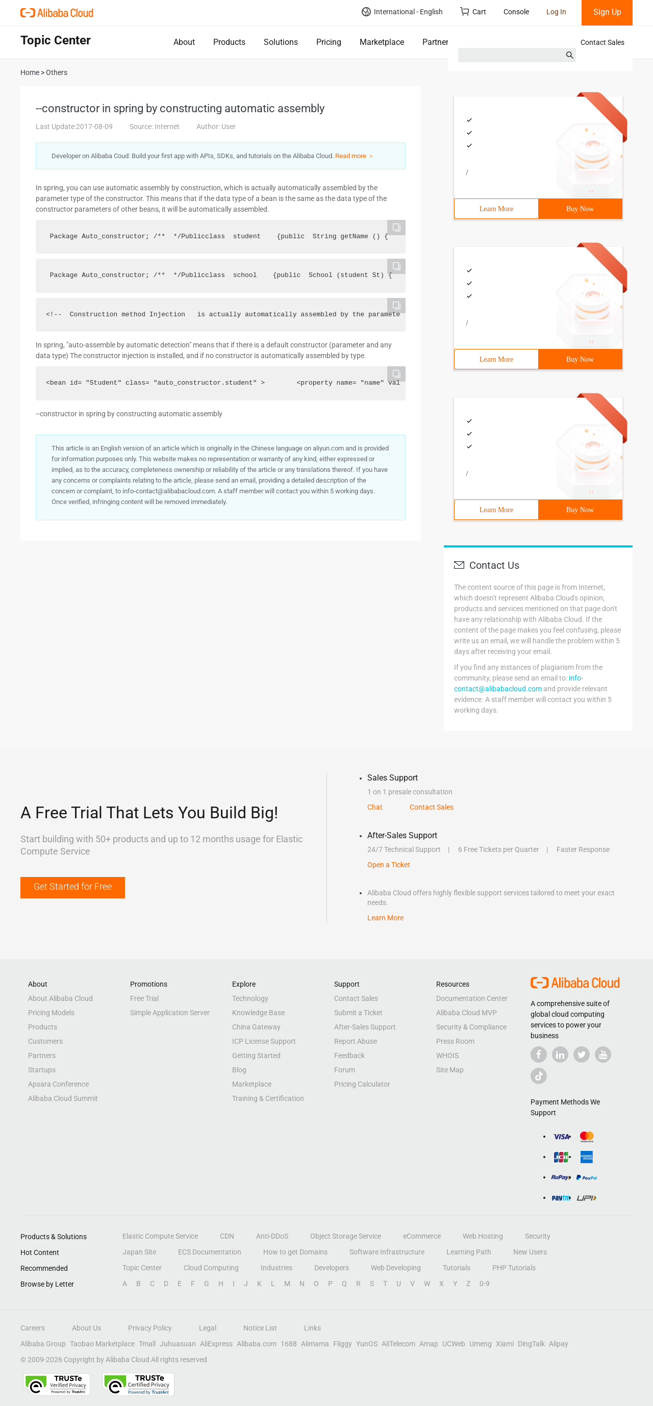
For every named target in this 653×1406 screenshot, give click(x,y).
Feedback (349, 1055)
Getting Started (256, 1055)
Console (516, 12)
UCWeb (453, 1344)
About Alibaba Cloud (60, 998)
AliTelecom (398, 1344)
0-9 (485, 1283)
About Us (86, 1328)
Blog (239, 1070)
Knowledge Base (258, 1013)
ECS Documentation (209, 1252)
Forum (344, 1070)
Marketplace (382, 42)
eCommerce (422, 1236)
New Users (530, 1252)
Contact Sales (602, 42)
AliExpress (216, 1344)
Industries (276, 1268)
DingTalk (531, 1344)
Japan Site (139, 1252)
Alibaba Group (43, 1344)
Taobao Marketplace (102, 1344)
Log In (556, 12)
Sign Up (607, 12)
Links (312, 1328)
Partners (437, 42)
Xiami (505, 1344)
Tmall (147, 1344)
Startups (42, 1070)
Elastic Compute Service (160, 1236)
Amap (428, 1344)
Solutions (281, 42)
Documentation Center (472, 998)
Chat (375, 807)
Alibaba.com (257, 1344)
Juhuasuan (178, 1344)
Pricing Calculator (362, 1084)
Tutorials (456, 1268)
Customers (45, 1041)
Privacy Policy (150, 1328)
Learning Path (468, 1252)
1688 (289, 1344)
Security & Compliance (471, 1027)
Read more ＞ (354, 156)
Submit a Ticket (358, 1013)
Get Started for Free (73, 886)
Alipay (558, 1344)
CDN (227, 1236)
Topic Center (142, 1268)
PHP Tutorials (514, 1268)
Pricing (328, 42)
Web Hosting (483, 1236)
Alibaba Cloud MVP (466, 1013)
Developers (331, 1268)
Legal (207, 1328)
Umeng (480, 1344)
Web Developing (396, 1268)
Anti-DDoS (272, 1236)
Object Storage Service (345, 1236)
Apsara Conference (58, 1084)
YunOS (367, 1344)
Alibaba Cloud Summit (63, 1098)
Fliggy (342, 1344)
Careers (32, 1328)
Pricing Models (51, 1013)
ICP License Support (264, 1041)
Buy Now (580, 209)
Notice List (260, 1328)
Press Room (455, 1041)
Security (537, 1236)
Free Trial (144, 998)
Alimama (315, 1344)
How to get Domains (295, 1252)
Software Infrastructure (386, 1252)
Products (229, 42)
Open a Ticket (388, 865)
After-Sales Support (365, 1027)
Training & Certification (268, 1098)
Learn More (496, 209)
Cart (473, 11)
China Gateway (256, 1027)
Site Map (450, 1070)
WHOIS (447, 1055)
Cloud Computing (211, 1268)
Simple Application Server (170, 1013)
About (184, 42)
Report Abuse (355, 1041)
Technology (250, 998)
